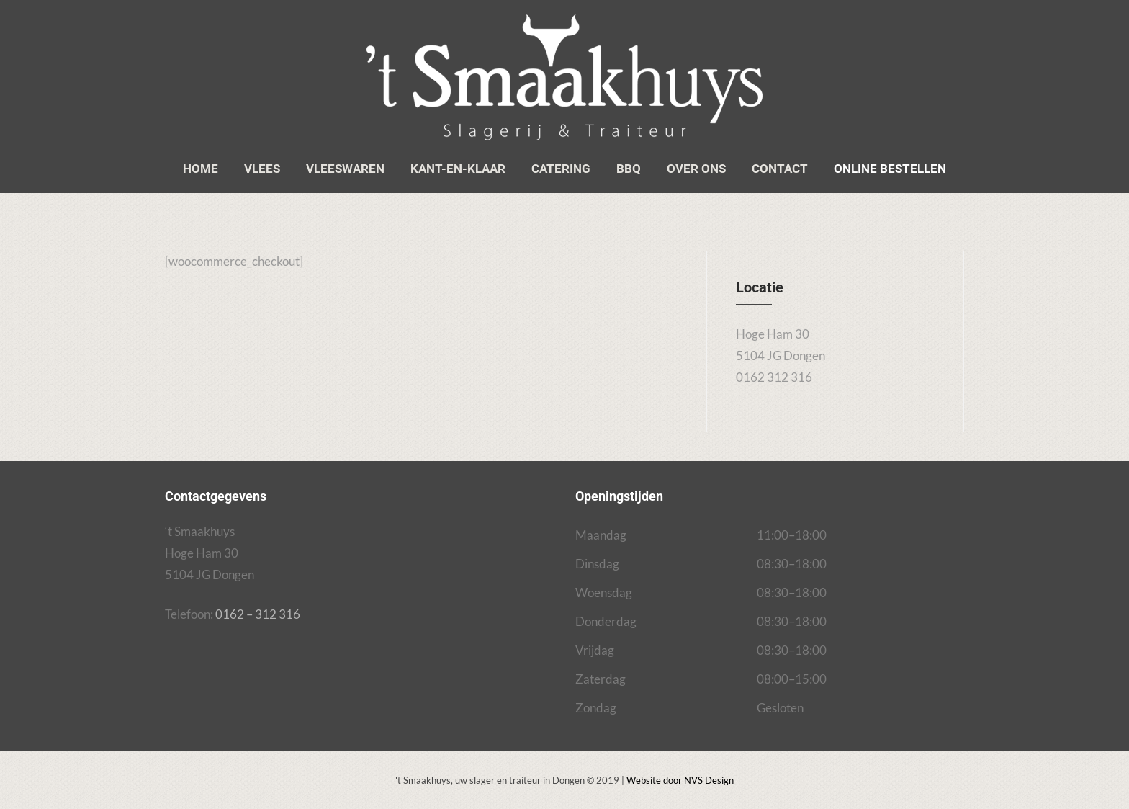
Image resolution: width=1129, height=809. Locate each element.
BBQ (628, 168)
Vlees (262, 168)
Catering (560, 168)
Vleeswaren (345, 168)
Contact (780, 168)
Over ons (696, 168)
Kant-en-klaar (457, 168)
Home (200, 168)
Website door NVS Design (680, 780)
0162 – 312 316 (257, 614)
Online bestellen (890, 168)
